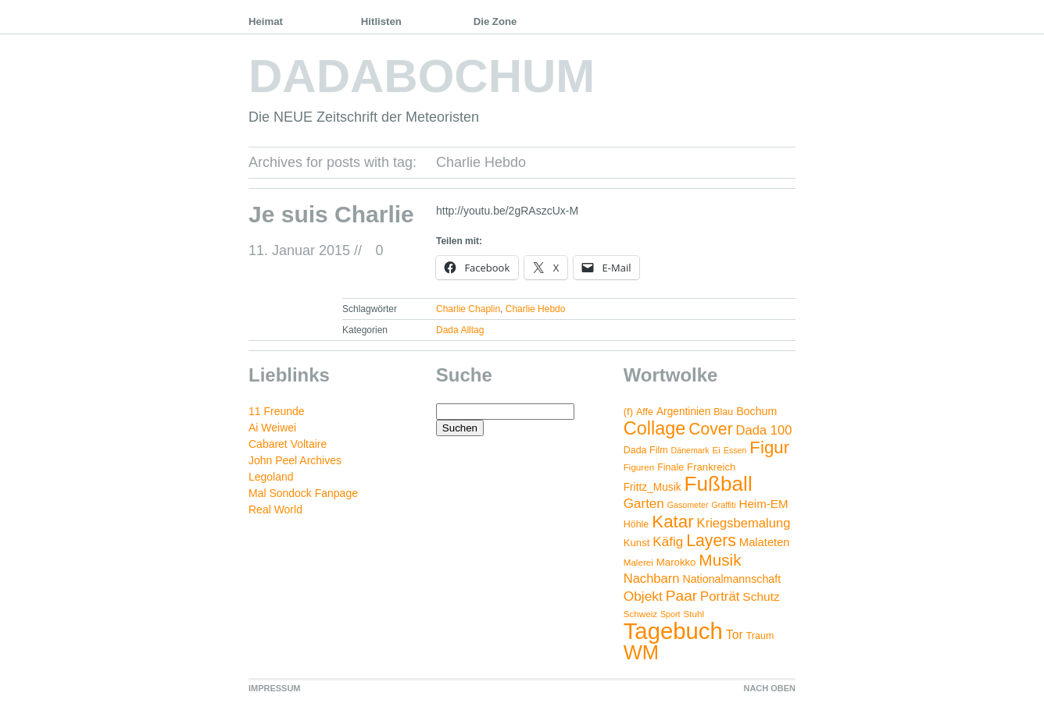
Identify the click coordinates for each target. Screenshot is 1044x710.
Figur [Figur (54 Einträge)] (769, 447)
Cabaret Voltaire (287, 444)
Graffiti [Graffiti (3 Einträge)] (723, 504)
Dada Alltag (460, 330)
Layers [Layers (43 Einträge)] (711, 540)
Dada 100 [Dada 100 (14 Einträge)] (764, 430)
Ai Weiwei (272, 427)
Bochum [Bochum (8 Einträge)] (756, 411)
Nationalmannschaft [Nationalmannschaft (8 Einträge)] (731, 579)
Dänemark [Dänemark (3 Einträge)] (690, 450)
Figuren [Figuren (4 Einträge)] (639, 467)
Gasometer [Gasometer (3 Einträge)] (688, 504)
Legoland (271, 476)
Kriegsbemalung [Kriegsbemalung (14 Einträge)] (744, 523)
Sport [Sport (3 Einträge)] (670, 614)
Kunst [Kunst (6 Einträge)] (637, 542)
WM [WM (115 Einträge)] (641, 652)
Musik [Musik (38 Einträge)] (720, 560)
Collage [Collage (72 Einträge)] (655, 428)
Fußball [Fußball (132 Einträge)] (718, 483)
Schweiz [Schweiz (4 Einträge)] (640, 614)
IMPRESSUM (274, 688)
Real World (275, 509)
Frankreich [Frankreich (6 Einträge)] (711, 467)
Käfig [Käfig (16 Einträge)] (667, 541)
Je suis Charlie (331, 214)
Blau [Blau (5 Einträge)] (723, 411)
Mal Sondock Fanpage (303, 493)
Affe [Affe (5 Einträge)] (644, 411)
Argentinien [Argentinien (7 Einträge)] (683, 411)
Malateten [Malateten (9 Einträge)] (764, 542)
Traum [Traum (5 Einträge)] (760, 635)
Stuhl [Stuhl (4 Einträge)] (693, 614)
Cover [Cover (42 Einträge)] (710, 429)
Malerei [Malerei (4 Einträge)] (638, 562)
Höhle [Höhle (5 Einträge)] (636, 524)
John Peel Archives (294, 460)
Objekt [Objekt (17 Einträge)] (643, 596)
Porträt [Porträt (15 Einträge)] (719, 596)
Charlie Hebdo (536, 309)
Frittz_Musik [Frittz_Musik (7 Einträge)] (652, 487)
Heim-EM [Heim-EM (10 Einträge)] (763, 503)
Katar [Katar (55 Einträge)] (672, 521)
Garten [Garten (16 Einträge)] (644, 503)
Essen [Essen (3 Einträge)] (735, 450)
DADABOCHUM (421, 76)
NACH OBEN (769, 688)
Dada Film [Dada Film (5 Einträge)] (646, 450)
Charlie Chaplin (468, 309)
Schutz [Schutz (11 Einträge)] (761, 596)
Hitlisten (381, 21)
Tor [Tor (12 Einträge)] (734, 634)
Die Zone (495, 21)
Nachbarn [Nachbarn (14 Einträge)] (652, 578)
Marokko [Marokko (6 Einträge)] (676, 562)
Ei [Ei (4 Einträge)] (716, 450)
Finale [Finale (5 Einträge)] (670, 467)
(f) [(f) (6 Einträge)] (628, 411)
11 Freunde (276, 411)
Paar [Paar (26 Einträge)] (681, 596)
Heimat (265, 21)
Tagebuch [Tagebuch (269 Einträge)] (673, 631)
